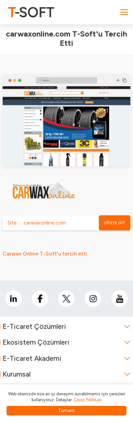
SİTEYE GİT (114, 223)
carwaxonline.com (45, 223)
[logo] (31, 12)
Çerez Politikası (88, 399)
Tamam (66, 410)
